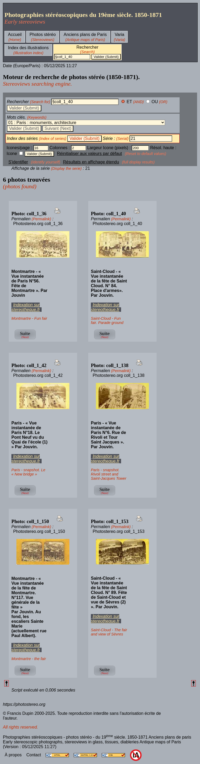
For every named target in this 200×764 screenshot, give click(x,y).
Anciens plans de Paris (85, 34)
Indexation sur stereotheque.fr (25, 307)
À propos (14, 755)
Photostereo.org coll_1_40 (117, 223)
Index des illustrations (28, 47)
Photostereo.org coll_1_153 (119, 531)
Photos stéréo (43, 34)
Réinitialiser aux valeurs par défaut (89, 153)
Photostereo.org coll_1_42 (38, 375)
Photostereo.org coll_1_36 (38, 223)
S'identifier (18, 162)
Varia (119, 34)
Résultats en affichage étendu (91, 162)
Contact (34, 755)
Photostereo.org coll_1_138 (119, 375)
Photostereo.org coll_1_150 (39, 531)
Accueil (15, 34)
